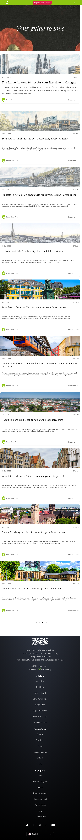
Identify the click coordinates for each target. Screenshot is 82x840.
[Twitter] (27, 825)
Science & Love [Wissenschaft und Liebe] (40, 722)
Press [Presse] (40, 746)
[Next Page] (42, 623)
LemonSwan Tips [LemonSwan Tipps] (40, 698)
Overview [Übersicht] (40, 681)
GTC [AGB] (40, 810)
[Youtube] (53, 825)
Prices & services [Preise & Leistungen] (40, 793)
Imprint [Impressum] (40, 787)
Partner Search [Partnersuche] (40, 693)
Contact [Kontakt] (40, 775)
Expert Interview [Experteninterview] (40, 710)
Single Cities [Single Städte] (40, 704)
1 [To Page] (33, 622)
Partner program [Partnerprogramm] (40, 781)
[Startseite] (7, 2)
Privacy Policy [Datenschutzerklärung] (40, 805)
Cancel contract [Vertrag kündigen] (40, 799)
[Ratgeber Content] (40, 78)
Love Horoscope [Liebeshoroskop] (40, 716)
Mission (40, 734)
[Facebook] (33, 825)
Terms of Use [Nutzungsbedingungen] (40, 816)
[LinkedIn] (46, 825)
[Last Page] (46, 623)
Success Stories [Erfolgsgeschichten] (40, 752)
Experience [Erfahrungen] (40, 740)
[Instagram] (39, 825)
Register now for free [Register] (42, 3)
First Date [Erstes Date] (40, 687)
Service (40, 757)
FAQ (40, 763)
